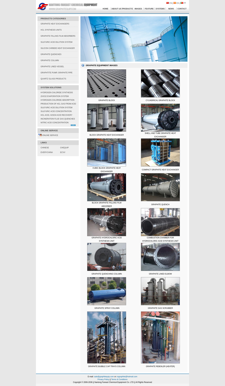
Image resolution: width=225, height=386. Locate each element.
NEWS (171, 9)
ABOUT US (116, 9)
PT (185, 3)
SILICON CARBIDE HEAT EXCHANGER (58, 48)
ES (178, 3)
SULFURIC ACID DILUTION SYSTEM (56, 42)
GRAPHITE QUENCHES (51, 54)
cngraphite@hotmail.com (127, 377)
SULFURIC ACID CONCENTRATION (56, 111)
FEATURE (149, 9)
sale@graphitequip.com (104, 377)
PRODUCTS (127, 9)
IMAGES (138, 9)
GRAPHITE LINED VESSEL (52, 66)
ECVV (62, 152)
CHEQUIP (64, 148)
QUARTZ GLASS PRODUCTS (53, 79)
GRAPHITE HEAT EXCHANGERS (55, 24)
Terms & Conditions (119, 379)
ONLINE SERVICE (48, 135)
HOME (105, 9)
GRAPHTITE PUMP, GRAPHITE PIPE (56, 73)
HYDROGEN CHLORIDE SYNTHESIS (57, 92)
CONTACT (182, 9)
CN (170, 3)
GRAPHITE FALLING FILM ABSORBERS (58, 36)
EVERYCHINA (47, 152)
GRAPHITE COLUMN (50, 60)
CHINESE (45, 148)
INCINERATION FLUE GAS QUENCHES (58, 119)
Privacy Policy (103, 379)
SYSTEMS (160, 9)
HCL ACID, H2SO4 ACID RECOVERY (56, 115)
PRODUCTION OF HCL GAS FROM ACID (58, 104)
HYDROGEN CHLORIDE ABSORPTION (57, 100)
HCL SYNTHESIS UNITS (51, 30)
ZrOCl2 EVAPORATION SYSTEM (55, 96)
